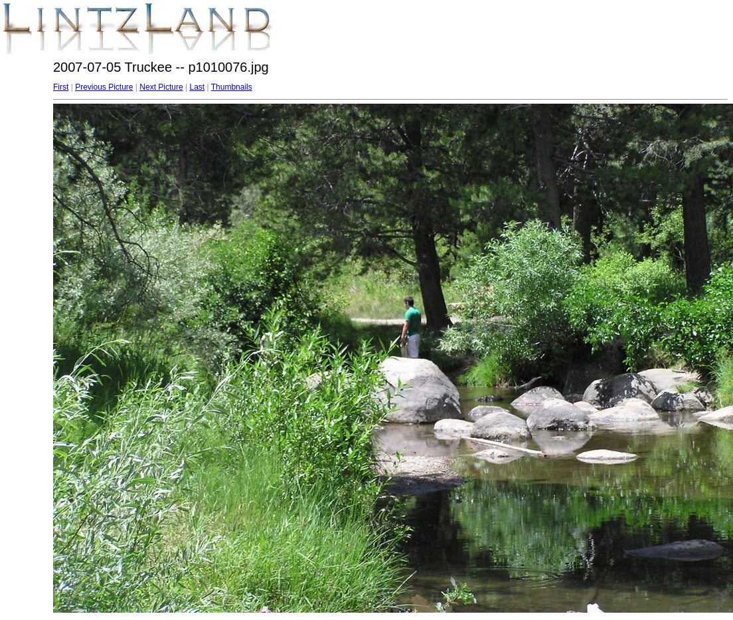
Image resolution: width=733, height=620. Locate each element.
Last (196, 87)
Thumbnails (231, 87)
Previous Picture (104, 87)
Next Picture (161, 87)
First (60, 87)
